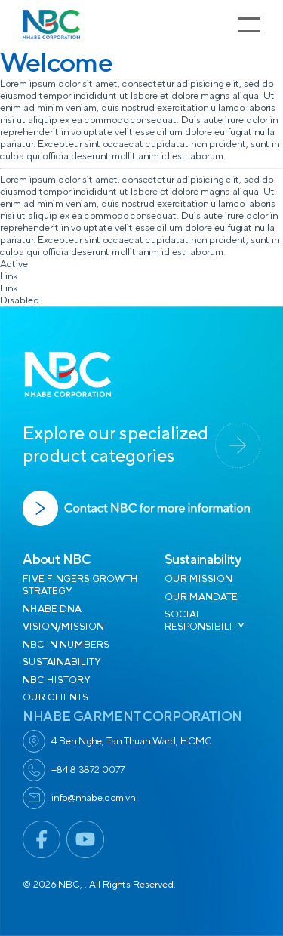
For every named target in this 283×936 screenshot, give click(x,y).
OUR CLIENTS (55, 697)
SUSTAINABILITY (61, 662)
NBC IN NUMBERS (66, 645)
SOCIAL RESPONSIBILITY (204, 620)
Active (14, 264)
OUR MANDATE (201, 597)
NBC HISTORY (56, 680)
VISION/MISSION (63, 626)
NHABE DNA (52, 609)
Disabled (19, 300)
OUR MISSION (198, 579)
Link (9, 276)
